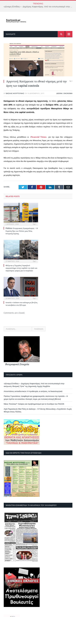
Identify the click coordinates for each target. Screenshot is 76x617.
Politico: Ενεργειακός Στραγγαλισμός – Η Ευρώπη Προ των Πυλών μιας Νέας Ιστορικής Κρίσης (22, 231)
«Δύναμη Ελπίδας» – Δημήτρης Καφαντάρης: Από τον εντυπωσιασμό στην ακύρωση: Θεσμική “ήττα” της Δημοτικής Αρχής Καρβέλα (39, 6)
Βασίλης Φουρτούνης (15, 93)
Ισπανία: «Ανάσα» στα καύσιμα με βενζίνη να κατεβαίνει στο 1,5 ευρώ (21, 303)
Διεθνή (59, 93)
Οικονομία (67, 93)
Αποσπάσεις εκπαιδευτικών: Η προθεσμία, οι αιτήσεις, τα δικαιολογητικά (33, 391)
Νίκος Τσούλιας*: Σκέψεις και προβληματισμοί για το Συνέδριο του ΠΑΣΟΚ (34, 404)
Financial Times (38, 137)
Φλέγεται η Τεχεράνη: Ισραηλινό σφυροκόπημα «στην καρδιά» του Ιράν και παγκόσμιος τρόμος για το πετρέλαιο (21, 268)
